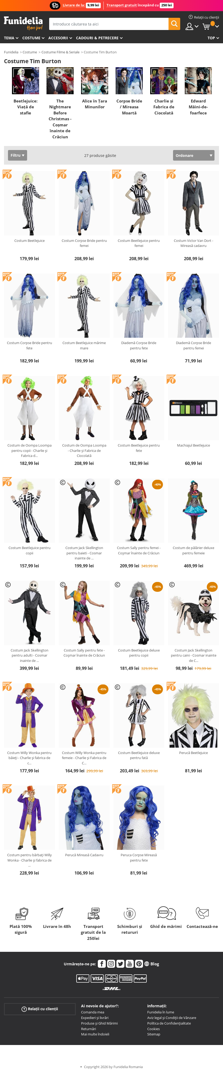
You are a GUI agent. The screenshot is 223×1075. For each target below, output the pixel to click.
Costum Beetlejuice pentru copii (30, 550)
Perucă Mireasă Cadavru (84, 855)
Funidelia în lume (160, 1012)
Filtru (15, 155)
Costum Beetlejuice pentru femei (139, 243)
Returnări (88, 1028)
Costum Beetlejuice (29, 240)
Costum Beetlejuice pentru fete (139, 448)
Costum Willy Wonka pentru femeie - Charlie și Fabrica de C (84, 757)
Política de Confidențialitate (169, 1023)
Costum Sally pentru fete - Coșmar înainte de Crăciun (84, 653)
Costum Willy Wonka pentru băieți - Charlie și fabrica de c (29, 757)
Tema (9, 37)
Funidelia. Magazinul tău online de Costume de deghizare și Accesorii (23, 23)
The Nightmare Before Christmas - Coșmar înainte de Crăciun (60, 118)
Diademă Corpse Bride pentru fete (138, 345)
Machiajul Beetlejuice (193, 445)
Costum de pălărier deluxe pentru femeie (193, 550)
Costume (31, 37)
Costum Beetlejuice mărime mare (84, 345)
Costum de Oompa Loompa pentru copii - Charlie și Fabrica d (29, 450)
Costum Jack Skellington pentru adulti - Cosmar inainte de (29, 655)
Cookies (153, 1028)
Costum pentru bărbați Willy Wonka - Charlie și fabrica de (29, 860)
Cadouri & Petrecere (97, 37)
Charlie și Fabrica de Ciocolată (163, 106)
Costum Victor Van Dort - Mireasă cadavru (193, 243)
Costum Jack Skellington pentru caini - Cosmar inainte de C (193, 655)
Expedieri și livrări (94, 1017)
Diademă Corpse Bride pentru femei (193, 345)
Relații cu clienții (40, 1009)
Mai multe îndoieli (95, 1034)
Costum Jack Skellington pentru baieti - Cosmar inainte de (84, 552)
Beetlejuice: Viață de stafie (25, 106)
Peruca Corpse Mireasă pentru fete (139, 858)
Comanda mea (92, 1012)
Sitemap (153, 1034)
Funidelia (11, 52)
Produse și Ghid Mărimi (99, 1023)
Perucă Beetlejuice (193, 752)
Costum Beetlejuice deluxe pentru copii (139, 653)
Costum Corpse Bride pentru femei (84, 243)
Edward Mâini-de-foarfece (198, 106)
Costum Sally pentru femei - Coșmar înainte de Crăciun (139, 550)
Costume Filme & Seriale (60, 52)
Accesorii (58, 37)
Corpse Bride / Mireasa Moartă (129, 106)
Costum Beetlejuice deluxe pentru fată (139, 755)
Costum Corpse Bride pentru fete (29, 345)
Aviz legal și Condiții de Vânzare (171, 1017)
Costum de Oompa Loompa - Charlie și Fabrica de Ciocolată (84, 450)
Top (211, 37)
